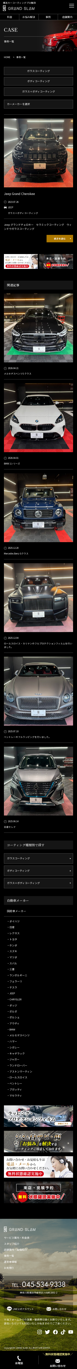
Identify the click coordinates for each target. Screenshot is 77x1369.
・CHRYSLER (14, 999)
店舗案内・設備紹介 (15, 1249)
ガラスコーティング (38, 71)
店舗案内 (67, 17)
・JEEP (11, 993)
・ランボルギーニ (17, 975)
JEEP (10, 207)
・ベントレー (14, 1083)
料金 (9, 17)
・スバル (12, 963)
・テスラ (12, 987)
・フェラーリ (14, 981)
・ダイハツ (13, 921)
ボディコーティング (38, 81)
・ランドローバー (17, 1065)
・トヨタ (12, 939)
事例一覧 (9, 1256)
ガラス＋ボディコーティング (38, 91)
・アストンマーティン (19, 1071)
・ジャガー (13, 1059)
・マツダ (12, 957)
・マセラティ (14, 1095)
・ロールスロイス (17, 1077)
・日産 (11, 927)
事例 (48, 17)
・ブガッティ (14, 1089)
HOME (7, 57)
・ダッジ (12, 1005)
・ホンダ (12, 945)
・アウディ (13, 1023)
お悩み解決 (28, 17)
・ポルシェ (13, 1017)
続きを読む (60, 238)
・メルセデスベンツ (18, 1035)
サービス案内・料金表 (16, 1238)
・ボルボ (12, 1011)
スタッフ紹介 (11, 1244)
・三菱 (11, 969)
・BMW (11, 1029)
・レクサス (13, 933)
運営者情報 (10, 1262)
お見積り (9, 1268)
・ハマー (12, 1041)
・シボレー (13, 1047)
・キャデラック (16, 1053)
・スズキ (12, 951)
